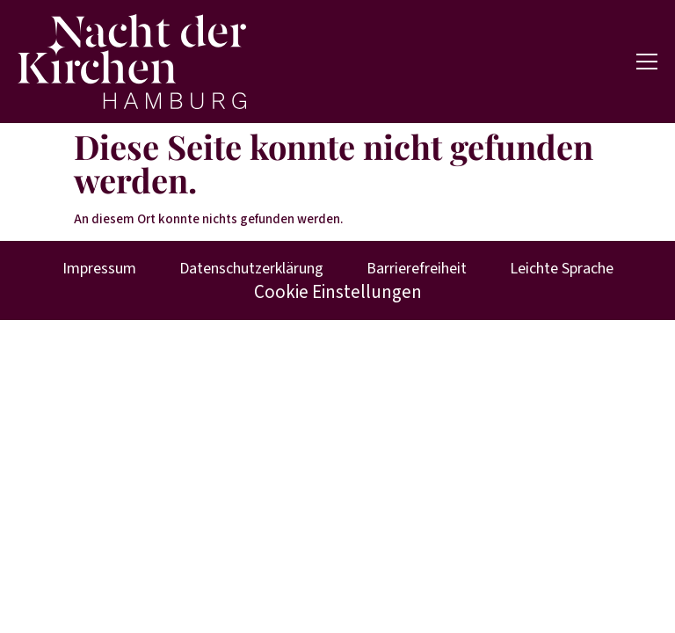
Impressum (99, 269)
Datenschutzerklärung (251, 269)
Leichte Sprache (561, 269)
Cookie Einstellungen (338, 292)
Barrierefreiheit (417, 269)
